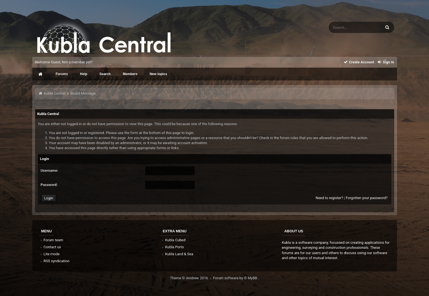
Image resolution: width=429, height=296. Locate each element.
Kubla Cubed (173, 240)
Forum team (51, 240)
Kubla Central (54, 93)
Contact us (50, 247)
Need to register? (329, 198)
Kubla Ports (172, 247)
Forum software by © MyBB (235, 278)
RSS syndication (55, 261)
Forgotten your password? (366, 198)
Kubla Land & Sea (177, 254)
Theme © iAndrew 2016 (191, 278)
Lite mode (50, 254)
